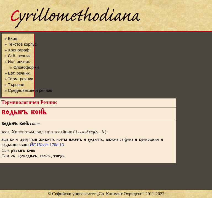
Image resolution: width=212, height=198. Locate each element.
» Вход (10, 38)
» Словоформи (24, 67)
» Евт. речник (17, 73)
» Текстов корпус (20, 44)
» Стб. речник (17, 55)
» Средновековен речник (28, 90)
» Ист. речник (17, 61)
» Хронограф (16, 50)
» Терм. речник (18, 78)
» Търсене (14, 84)
